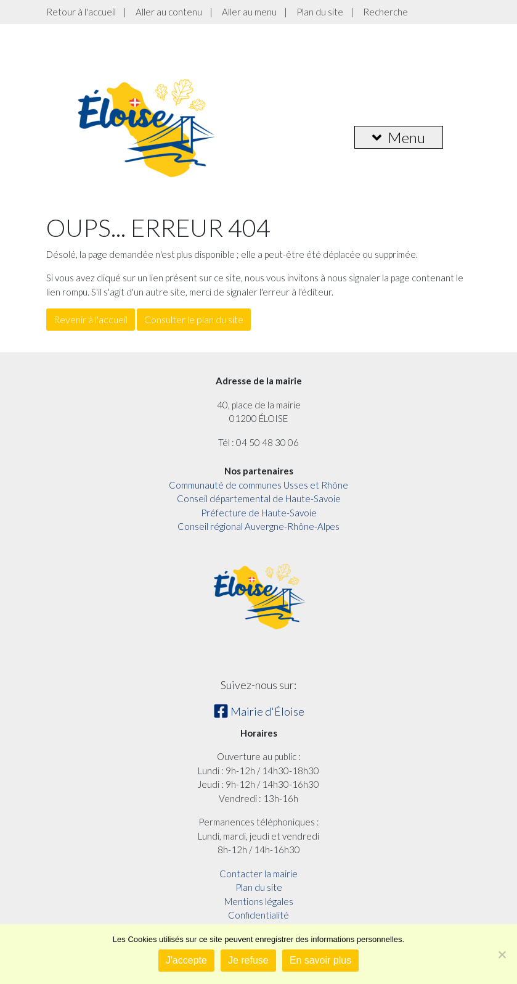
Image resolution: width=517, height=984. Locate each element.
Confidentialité (258, 914)
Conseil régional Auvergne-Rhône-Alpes (258, 526)
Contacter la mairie (258, 873)
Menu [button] (398, 137)
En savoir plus (321, 960)
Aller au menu (249, 11)
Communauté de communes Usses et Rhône (258, 484)
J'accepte (186, 960)
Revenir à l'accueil (91, 319)
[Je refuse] (501, 954)
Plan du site (319, 11)
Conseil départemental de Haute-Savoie (259, 498)
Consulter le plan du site (193, 319)
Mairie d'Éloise (258, 711)
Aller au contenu (169, 11)
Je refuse (248, 960)
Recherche (385, 11)
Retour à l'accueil (81, 11)
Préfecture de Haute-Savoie (259, 512)
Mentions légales (258, 901)
